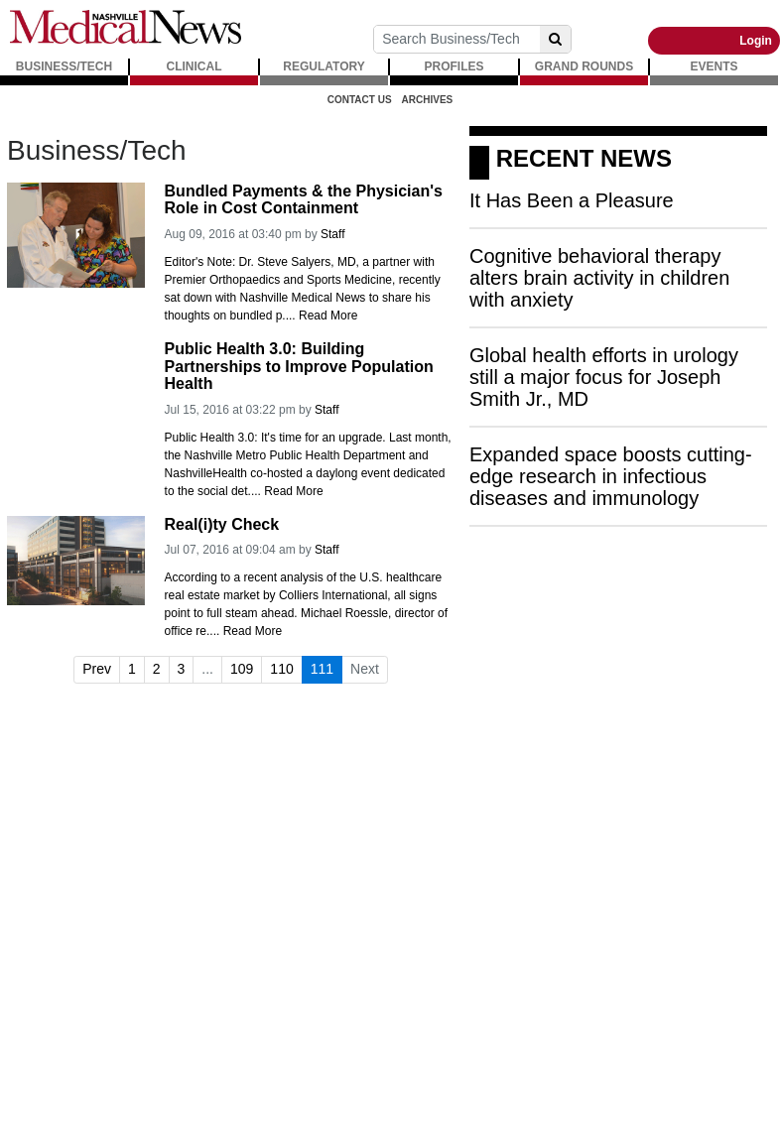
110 (281, 669)
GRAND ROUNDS (584, 66)
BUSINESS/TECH (64, 66)
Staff (332, 234)
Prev (96, 669)
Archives (428, 99)
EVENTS (713, 66)
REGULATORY (323, 66)
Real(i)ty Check (222, 524)
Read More (328, 315)
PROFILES (453, 66)
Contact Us (359, 99)
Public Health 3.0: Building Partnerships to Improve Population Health (299, 366)
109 (241, 669)
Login (755, 41)
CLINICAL (194, 66)
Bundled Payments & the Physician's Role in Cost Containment (304, 200)
